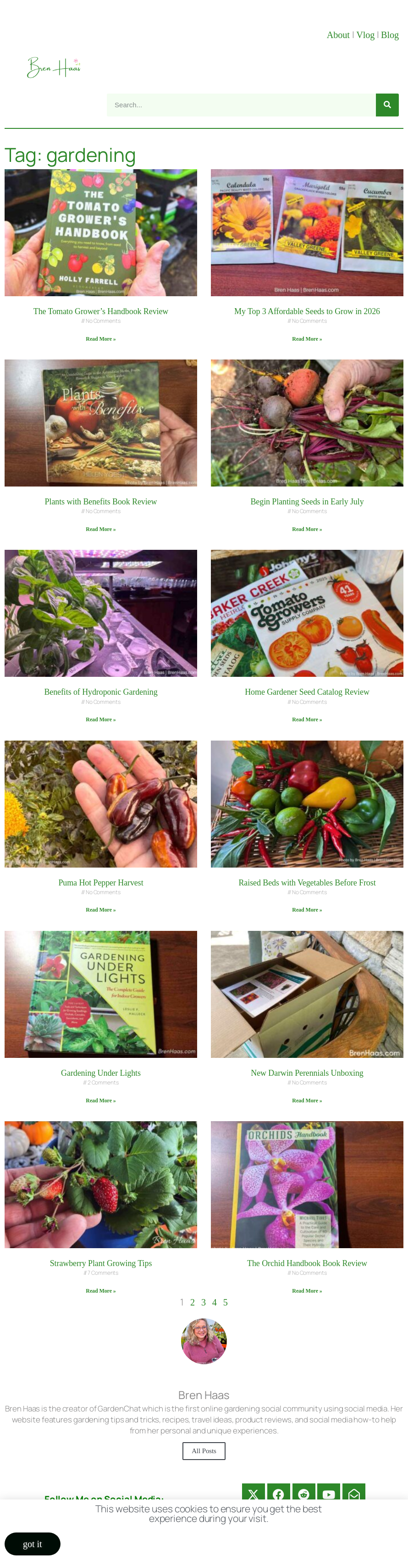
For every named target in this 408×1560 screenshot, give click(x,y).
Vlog (366, 35)
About (339, 35)
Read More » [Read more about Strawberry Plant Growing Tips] (101, 1291)
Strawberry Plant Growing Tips (101, 1263)
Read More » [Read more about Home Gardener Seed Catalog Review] (307, 719)
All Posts (204, 1451)
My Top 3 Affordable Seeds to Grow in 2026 (307, 311)
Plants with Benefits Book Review (101, 501)
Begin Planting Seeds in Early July (307, 501)
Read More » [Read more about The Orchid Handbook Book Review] (307, 1291)
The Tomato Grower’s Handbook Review (101, 311)
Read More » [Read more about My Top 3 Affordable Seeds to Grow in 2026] (307, 339)
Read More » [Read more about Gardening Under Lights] (101, 1100)
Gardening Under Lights (101, 1073)
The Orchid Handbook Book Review (307, 1263)
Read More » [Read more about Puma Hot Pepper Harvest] (101, 910)
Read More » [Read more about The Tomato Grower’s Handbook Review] (101, 339)
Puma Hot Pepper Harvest (100, 882)
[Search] (387, 105)
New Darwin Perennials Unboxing (307, 1073)
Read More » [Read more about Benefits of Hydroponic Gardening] (101, 719)
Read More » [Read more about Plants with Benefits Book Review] (101, 529)
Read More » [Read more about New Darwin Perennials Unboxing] (307, 1100)
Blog (390, 35)
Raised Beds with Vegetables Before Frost (306, 882)
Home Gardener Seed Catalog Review (307, 692)
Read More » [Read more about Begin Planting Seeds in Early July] (307, 529)
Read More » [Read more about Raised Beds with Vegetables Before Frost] (307, 910)
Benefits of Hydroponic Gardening (100, 692)
